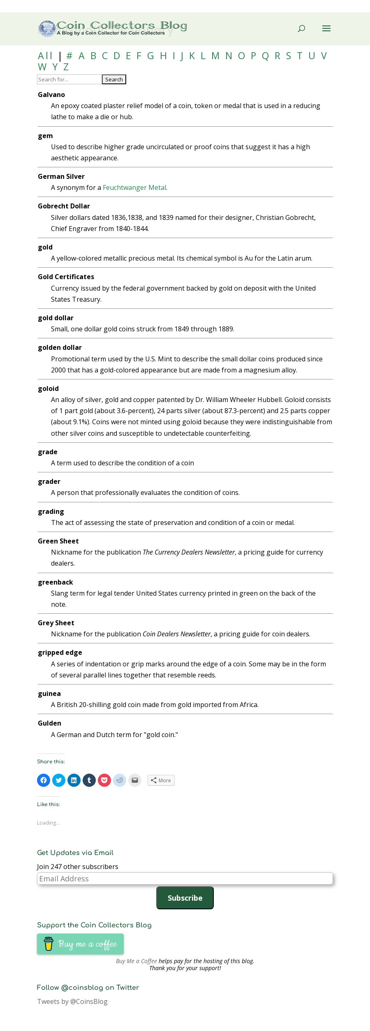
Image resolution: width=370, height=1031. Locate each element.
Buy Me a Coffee (136, 961)
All (46, 55)
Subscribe (185, 898)
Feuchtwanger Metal (134, 187)
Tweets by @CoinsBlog (72, 1001)
